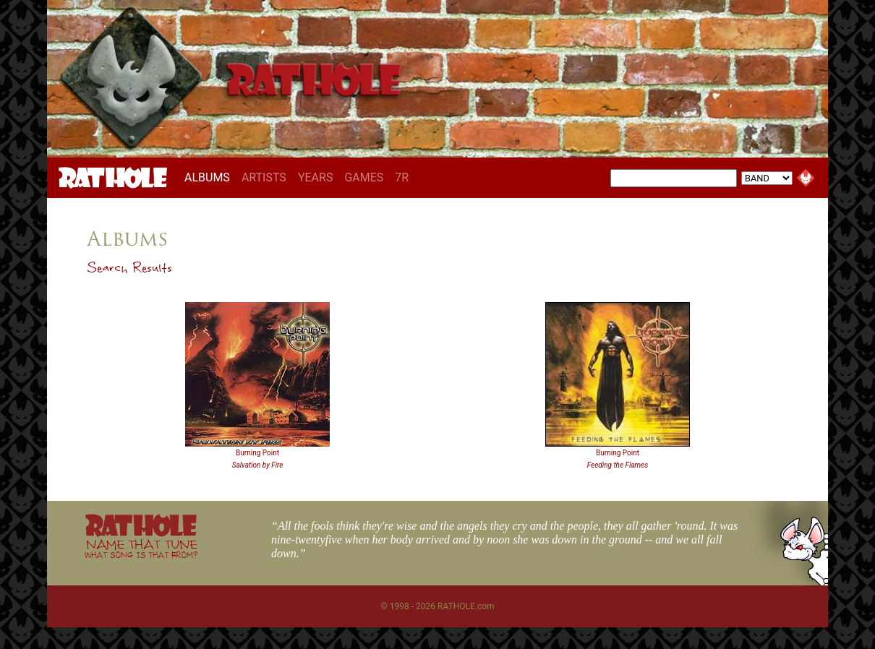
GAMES (363, 177)
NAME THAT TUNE (141, 548)
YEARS (315, 177)
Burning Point (257, 453)
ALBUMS (210, 177)
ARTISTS (264, 177)
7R (402, 177)
